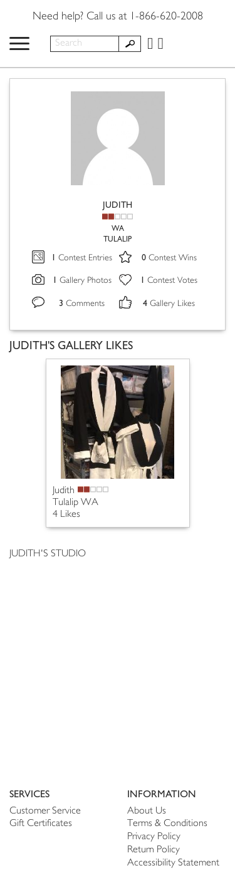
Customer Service (45, 811)
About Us (146, 811)
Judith (64, 491)
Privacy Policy (153, 837)
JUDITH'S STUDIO (47, 554)
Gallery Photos (82, 281)
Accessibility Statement (173, 863)
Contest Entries (81, 258)
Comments (82, 304)
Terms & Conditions (167, 824)
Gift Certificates (40, 824)
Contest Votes (168, 281)
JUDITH (117, 205)
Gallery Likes (169, 304)
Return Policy (153, 850)
